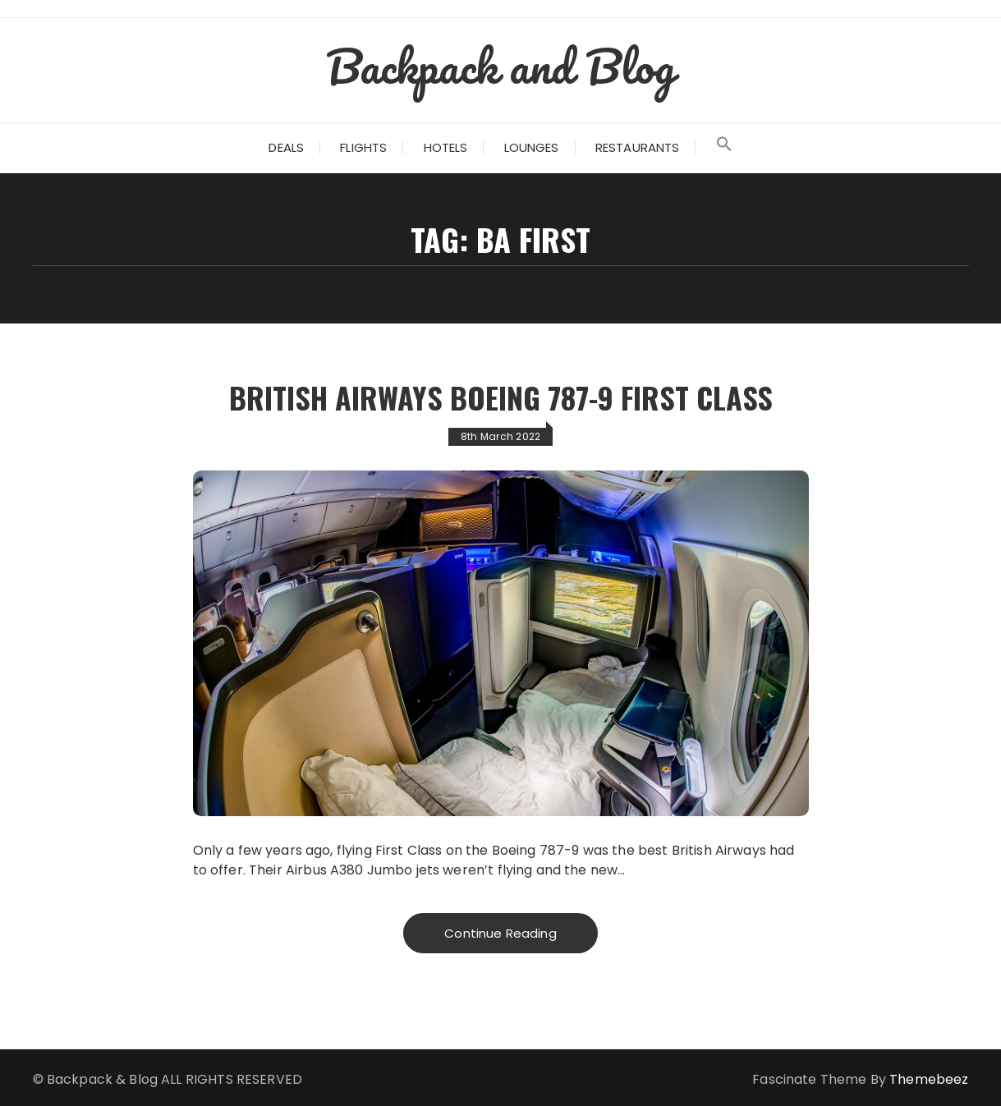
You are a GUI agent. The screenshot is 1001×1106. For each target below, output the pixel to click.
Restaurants (637, 147)
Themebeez (928, 1079)
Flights (363, 147)
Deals (286, 147)
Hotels (446, 147)
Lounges (531, 147)
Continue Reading (500, 933)
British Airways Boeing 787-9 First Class (501, 397)
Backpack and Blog (501, 65)
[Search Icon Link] (724, 147)
